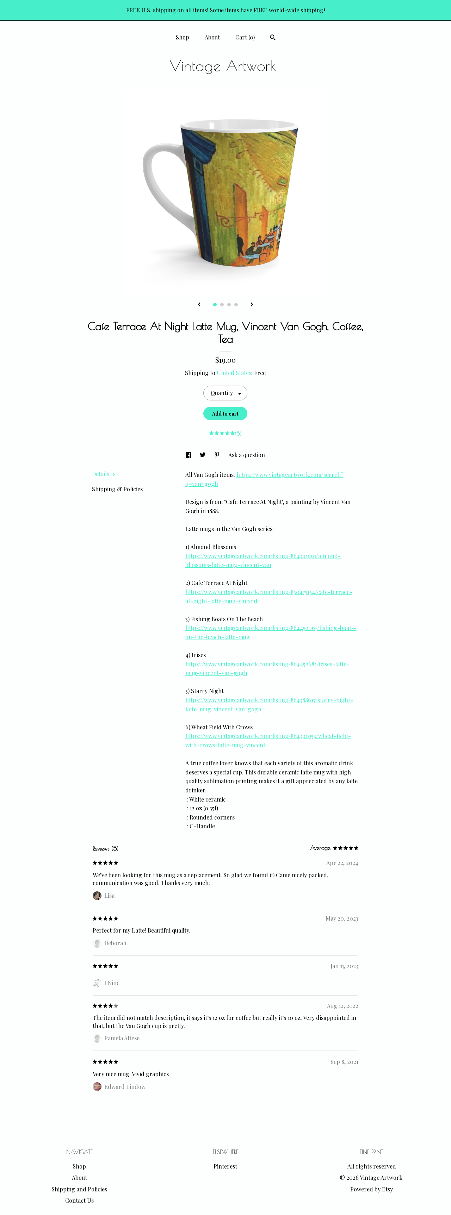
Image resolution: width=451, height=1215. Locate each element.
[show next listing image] (252, 305)
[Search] (273, 38)
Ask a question (246, 455)
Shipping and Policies (79, 1189)
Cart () (245, 37)
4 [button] (236, 304)
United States (234, 372)
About (212, 37)
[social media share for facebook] (189, 455)
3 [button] (229, 304)
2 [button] (222, 304)
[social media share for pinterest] (217, 455)
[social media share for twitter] (203, 455)
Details (103, 474)
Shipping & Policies (117, 489)
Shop (182, 37)
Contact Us (79, 1200)
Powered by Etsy (371, 1189)
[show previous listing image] (199, 305)
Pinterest (225, 1166)
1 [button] (215, 304)
